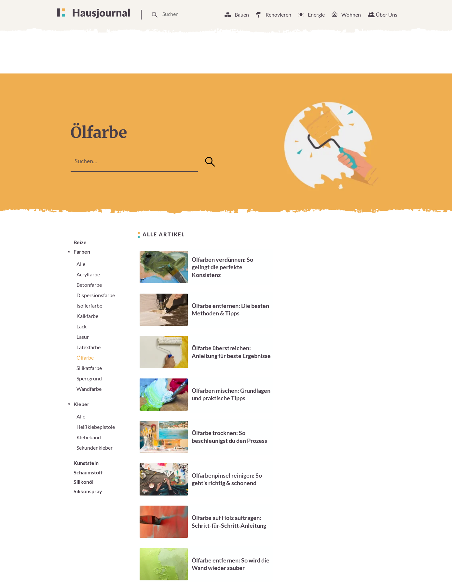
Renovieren (278, 14)
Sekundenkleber (94, 447)
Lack (81, 326)
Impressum (314, 565)
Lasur (82, 337)
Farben (82, 251)
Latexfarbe (88, 347)
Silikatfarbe (89, 368)
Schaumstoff (88, 472)
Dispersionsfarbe (95, 295)
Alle (80, 264)
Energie (316, 14)
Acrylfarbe (88, 274)
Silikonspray (88, 491)
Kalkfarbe (87, 316)
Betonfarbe (89, 285)
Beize (80, 242)
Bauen (242, 14)
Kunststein (86, 463)
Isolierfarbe (89, 305)
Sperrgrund (89, 378)
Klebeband (88, 437)
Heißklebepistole (95, 427)
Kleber (81, 404)
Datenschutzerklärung (362, 565)
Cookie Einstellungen (267, 565)
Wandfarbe (89, 389)
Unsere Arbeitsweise (208, 565)
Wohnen (351, 14)
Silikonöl (83, 482)
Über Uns (386, 14)
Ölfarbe (85, 357)
